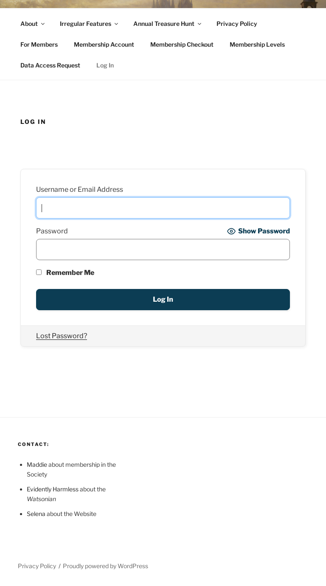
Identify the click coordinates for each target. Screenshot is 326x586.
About (33, 23)
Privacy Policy (236, 23)
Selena (36, 513)
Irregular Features (89, 23)
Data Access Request (50, 65)
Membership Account (104, 44)
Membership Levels (257, 44)
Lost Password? (61, 336)
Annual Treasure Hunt (167, 23)
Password (52, 231)
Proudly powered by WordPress (105, 565)
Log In (105, 65)
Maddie (37, 464)
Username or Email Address (79, 189)
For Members (39, 44)
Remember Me (65, 273)
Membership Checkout (182, 44)
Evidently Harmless (53, 489)
